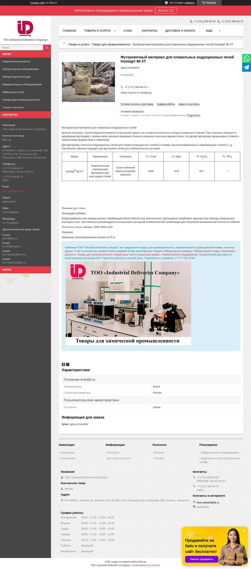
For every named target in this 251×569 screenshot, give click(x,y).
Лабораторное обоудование (20, 69)
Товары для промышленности (21, 99)
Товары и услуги (97, 30)
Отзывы (159, 458)
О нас (128, 30)
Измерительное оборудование (22, 84)
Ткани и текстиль (13, 107)
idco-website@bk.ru (14, 191)
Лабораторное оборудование (220, 452)
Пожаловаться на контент (146, 565)
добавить (190, 2)
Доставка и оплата (180, 30)
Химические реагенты (16, 61)
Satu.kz (142, 561)
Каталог (159, 452)
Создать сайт (37, 2)
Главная (69, 30)
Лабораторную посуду (206, 251)
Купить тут (166, 10)
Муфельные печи (13, 92)
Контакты (149, 30)
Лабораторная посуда (16, 76)
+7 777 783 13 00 (185, 258)
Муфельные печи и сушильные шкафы (137, 254)
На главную (67, 452)
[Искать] (47, 47)
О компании (67, 458)
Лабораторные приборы (178, 251)
